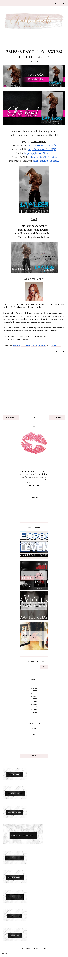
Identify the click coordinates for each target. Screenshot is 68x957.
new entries (11, 417)
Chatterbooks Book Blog (17, 954)
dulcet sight (60, 954)
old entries (57, 417)
